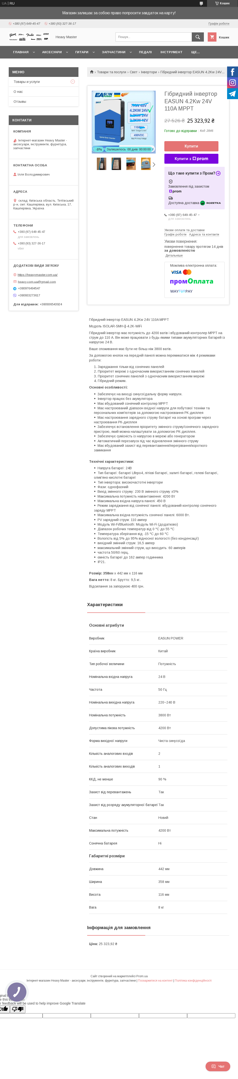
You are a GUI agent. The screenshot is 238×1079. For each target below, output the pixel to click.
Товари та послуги (111, 72)
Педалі (145, 52)
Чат (217, 1066)
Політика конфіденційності (193, 980)
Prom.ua (142, 976)
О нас (18, 92)
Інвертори (149, 72)
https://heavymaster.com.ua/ (38, 275)
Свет (134, 72)
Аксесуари (52, 52)
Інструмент (172, 52)
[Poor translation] (17, 1009)
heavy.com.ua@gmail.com (37, 281)
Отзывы (20, 101)
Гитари (81, 52)
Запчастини (113, 52)
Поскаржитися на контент (155, 980)
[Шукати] (198, 37)
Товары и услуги (27, 82)
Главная (21, 52)
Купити (191, 146)
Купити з (191, 159)
